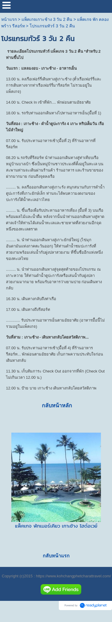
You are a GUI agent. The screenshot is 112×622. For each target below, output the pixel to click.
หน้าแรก (9, 19)
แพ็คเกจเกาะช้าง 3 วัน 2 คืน (47, 19)
